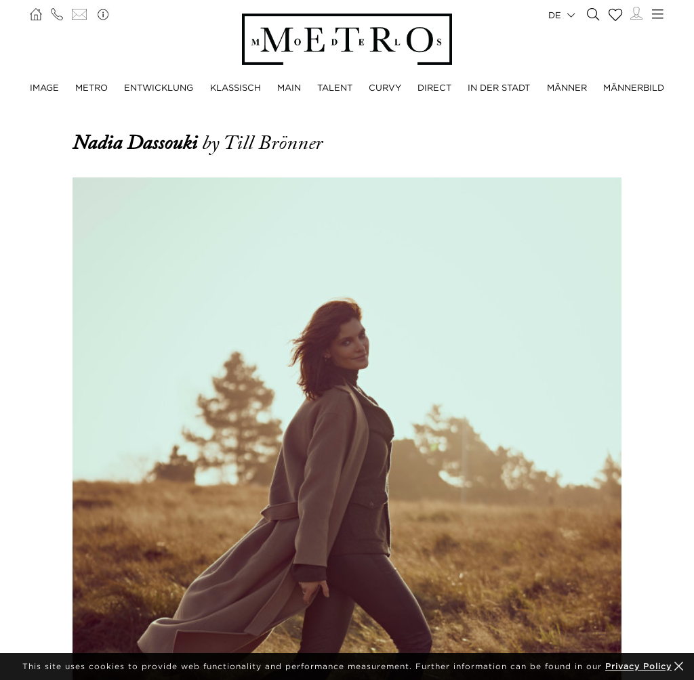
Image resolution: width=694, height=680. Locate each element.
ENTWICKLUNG (158, 87)
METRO (91, 87)
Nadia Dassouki (137, 143)
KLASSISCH (235, 87)
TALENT (334, 87)
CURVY (385, 87)
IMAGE (44, 87)
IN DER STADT (499, 87)
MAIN (289, 87)
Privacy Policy (638, 666)
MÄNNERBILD (633, 87)
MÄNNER (567, 87)
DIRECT (434, 87)
